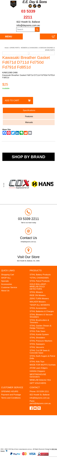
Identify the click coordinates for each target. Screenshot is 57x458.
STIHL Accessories (38, 308)
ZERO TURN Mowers (39, 298)
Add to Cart (12, 100)
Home (6, 48)
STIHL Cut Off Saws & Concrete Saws (39, 351)
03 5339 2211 (43, 391)
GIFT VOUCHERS (38, 383)
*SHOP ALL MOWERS (40, 305)
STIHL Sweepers (37, 344)
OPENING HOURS (9, 391)
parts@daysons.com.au (40, 403)
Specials (5, 281)
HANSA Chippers (37, 371)
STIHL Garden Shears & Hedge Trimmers (40, 327)
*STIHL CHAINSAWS (39, 278)
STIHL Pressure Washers (41, 341)
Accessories (6, 284)
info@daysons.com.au (28, 25)
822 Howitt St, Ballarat (28, 22)
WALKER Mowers (38, 302)
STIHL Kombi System (39, 334)
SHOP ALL (6, 278)
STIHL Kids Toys (37, 361)
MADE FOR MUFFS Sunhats (43, 365)
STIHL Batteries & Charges (42, 311)
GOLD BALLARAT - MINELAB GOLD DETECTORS (38, 286)
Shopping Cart (7, 274)
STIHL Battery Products (40, 274)
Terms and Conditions (11, 398)
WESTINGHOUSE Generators (38, 375)
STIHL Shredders (37, 338)
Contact (35, 387)
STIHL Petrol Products (40, 281)
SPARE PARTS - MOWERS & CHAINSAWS (24, 48)
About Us (5, 290)
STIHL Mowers (36, 292)
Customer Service (9, 287)
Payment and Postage (11, 395)
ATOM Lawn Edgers (39, 368)
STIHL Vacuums (37, 347)
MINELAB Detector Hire (40, 380)
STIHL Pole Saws (37, 331)
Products (36, 270)
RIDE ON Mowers (38, 295)
